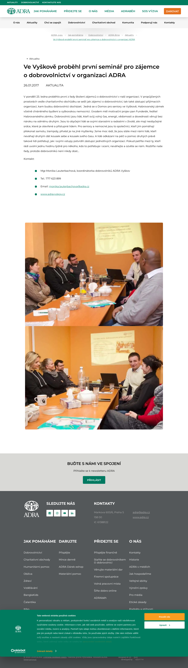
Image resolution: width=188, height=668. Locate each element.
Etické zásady (137, 602)
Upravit (164, 636)
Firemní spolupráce (106, 576)
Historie (134, 559)
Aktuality (12, 2)
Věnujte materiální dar (108, 569)
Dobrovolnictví (30, 2)
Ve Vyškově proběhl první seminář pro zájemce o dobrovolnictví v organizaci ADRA (94, 39)
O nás (93, 11)
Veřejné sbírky (138, 580)
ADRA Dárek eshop (71, 566)
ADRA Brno (114, 35)
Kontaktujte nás (51, 2)
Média (109, 11)
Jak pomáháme (45, 11)
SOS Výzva (150, 11)
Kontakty (169, 22)
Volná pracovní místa (107, 583)
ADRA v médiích (139, 566)
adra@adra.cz (141, 512)
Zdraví (28, 580)
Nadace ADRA (33, 616)
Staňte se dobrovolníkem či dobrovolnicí (110, 561)
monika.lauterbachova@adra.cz (69, 186)
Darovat (172, 11)
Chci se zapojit (52, 22)
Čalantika (30, 602)
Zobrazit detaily (45, 662)
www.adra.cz (141, 517)
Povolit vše (164, 628)
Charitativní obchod (103, 22)
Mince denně (67, 559)
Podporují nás (149, 22)
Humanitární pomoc (37, 566)
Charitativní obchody (37, 559)
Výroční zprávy (138, 587)
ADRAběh (128, 11)
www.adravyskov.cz (53, 194)
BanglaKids (31, 594)
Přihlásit (94, 480)
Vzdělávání (31, 587)
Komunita (128, 22)
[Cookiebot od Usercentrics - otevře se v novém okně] (18, 662)
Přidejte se (73, 11)
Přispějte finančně (105, 552)
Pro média (135, 594)
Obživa (28, 573)
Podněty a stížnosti (141, 609)
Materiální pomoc (70, 573)
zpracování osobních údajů (97, 653)
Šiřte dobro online (105, 590)
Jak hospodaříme (140, 573)
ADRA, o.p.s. (57, 35)
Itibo (26, 609)
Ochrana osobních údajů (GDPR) (144, 617)
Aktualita (34, 58)
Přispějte (64, 552)
